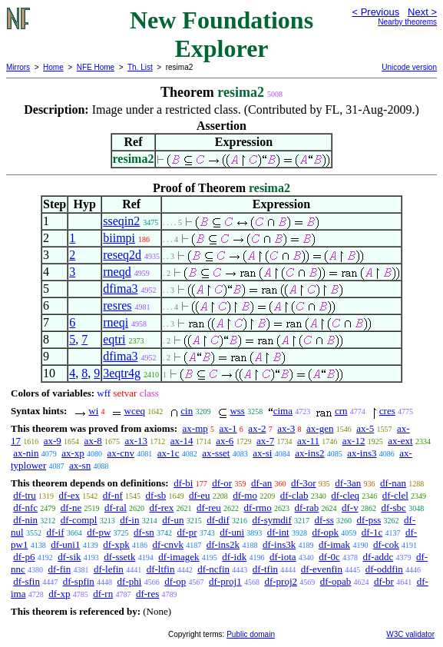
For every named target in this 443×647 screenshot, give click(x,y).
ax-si (262, 453)
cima (283, 410)
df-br (384, 581)
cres (387, 410)
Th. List (140, 67)
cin (186, 410)
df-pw (99, 532)
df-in (129, 520)
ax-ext (400, 440)
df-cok (386, 544)
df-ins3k (279, 544)
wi (93, 410)
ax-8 (93, 440)
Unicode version (409, 67)
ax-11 (308, 440)
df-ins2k (223, 544)
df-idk (234, 556)
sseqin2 (121, 220)
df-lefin (109, 569)
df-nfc (25, 507)
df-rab (306, 507)
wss (237, 410)
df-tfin (265, 569)
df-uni (232, 532)
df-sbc (393, 507)
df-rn (103, 593)
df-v (350, 507)
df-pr (187, 532)
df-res (147, 593)
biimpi (119, 237)
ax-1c (168, 453)
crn (341, 410)
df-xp (59, 593)
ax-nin (25, 453)
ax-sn (80, 465)
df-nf (113, 495)
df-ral (115, 507)
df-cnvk (168, 544)
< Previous (375, 12)
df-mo (245, 495)
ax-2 (257, 428)
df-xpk (116, 544)
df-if (55, 532)
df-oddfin (384, 569)
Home (53, 67)
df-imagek (178, 556)
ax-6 (224, 440)
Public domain (250, 634)
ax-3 (286, 428)
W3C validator (410, 634)
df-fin (59, 569)
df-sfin (26, 581)
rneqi (115, 322)
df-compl (79, 520)
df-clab (294, 495)
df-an (261, 483)
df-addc (377, 556)
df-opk (325, 532)
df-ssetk (119, 556)
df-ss (324, 520)
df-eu (199, 495)
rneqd (117, 271)
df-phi (129, 581)
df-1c (372, 532)
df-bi (183, 483)
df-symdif (272, 520)
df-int (278, 532)
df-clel (395, 495)
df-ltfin (161, 569)
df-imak (334, 544)
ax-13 (135, 440)
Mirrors (18, 67)
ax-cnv (120, 453)
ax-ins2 (309, 453)
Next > (422, 12)
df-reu (209, 507)
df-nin (25, 520)
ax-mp (195, 428)
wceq (134, 410)
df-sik (69, 556)
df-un (172, 520)
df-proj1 (225, 581)
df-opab (335, 581)
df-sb (156, 495)
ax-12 (353, 440)
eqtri (114, 339)
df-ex (69, 495)
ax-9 (52, 440)
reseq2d (122, 254)
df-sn (144, 532)
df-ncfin (213, 569)
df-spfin (78, 581)
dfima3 (120, 288)
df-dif (218, 520)
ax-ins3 (361, 453)
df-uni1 (65, 544)
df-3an (348, 483)
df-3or (303, 483)
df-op (175, 581)
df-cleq (345, 495)
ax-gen (319, 428)
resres (117, 305)
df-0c (329, 556)
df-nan (393, 483)
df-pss (369, 520)
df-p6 (24, 556)
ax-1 (228, 428)
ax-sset (216, 453)
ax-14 (181, 440)
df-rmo (258, 507)
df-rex (162, 507)
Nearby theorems (407, 22)
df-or (222, 483)
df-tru (24, 495)
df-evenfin (321, 569)
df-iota (282, 556)
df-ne (71, 507)
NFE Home (95, 67)
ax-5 (365, 428)
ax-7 (265, 440)
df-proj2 (280, 581)
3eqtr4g (122, 373)
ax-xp (72, 453)
